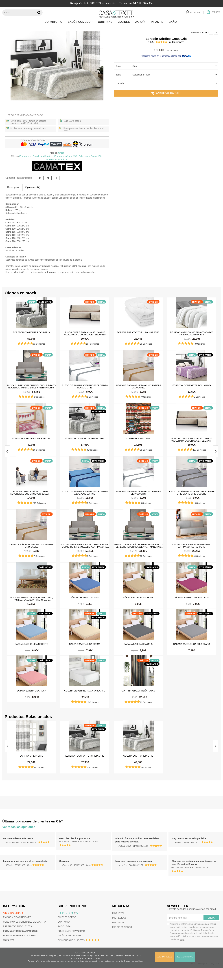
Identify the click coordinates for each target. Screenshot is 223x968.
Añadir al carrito (166, 93)
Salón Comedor (81, 21)
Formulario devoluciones (19, 935)
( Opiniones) (176, 42)
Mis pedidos (119, 918)
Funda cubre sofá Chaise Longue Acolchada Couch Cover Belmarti (85, 333)
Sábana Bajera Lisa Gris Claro (191, 644)
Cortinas (106, 21)
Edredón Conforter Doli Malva (191, 385)
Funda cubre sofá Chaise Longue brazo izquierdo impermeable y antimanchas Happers (31, 386)
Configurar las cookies (131, 961)
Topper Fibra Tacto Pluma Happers (138, 332)
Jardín (141, 21)
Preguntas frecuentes (17, 926)
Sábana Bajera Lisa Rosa (31, 690)
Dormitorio (54, 21)
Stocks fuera (13, 913)
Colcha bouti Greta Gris (138, 756)
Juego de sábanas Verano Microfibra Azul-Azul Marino (85, 492)
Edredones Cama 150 (65, 156)
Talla (118, 74)
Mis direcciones (122, 927)
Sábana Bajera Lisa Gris (138, 644)
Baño (174, 21)
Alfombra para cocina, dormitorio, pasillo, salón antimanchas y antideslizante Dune (31, 598)
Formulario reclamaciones (20, 931)
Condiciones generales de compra (24, 922)
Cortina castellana (138, 438)
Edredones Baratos (42, 156)
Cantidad (120, 83)
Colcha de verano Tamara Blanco (84, 690)
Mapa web (9, 940)
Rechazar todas (185, 957)
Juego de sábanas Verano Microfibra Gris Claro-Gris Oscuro (191, 492)
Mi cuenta (118, 913)
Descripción (13, 187)
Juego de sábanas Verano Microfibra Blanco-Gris (85, 386)
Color (118, 66)
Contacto (64, 922)
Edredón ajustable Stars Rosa (31, 438)
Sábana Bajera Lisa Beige (138, 597)
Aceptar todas (164, 957)
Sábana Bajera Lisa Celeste (31, 644)
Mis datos (118, 922)
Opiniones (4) (32, 187)
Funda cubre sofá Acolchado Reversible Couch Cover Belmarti (31, 492)
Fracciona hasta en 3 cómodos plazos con (166, 56)
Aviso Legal (65, 926)
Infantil (158, 21)
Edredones (203, 32)
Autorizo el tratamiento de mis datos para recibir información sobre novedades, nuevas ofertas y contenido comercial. (192, 932)
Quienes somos (67, 917)
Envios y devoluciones (17, 917)
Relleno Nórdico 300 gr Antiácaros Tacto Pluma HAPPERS (192, 333)
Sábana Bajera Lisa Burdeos (192, 597)
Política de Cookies (91, 958)
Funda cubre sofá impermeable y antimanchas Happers (191, 545)
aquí (182, 939)
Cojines (124, 21)
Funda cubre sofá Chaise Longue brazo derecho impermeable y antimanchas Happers (138, 545)
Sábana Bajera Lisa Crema (85, 644)
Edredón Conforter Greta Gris (84, 438)
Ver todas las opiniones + (20, 826)
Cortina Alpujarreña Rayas (138, 690)
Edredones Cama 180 (90, 156)
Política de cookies (70, 935)
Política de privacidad (71, 931)
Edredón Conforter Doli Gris (31, 332)
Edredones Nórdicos (57, 159)
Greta (61, 152)
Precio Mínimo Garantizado (25, 115)
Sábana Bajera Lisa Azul (84, 597)
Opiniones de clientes (71, 940)
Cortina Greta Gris (31, 756)
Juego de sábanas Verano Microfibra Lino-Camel (138, 386)
